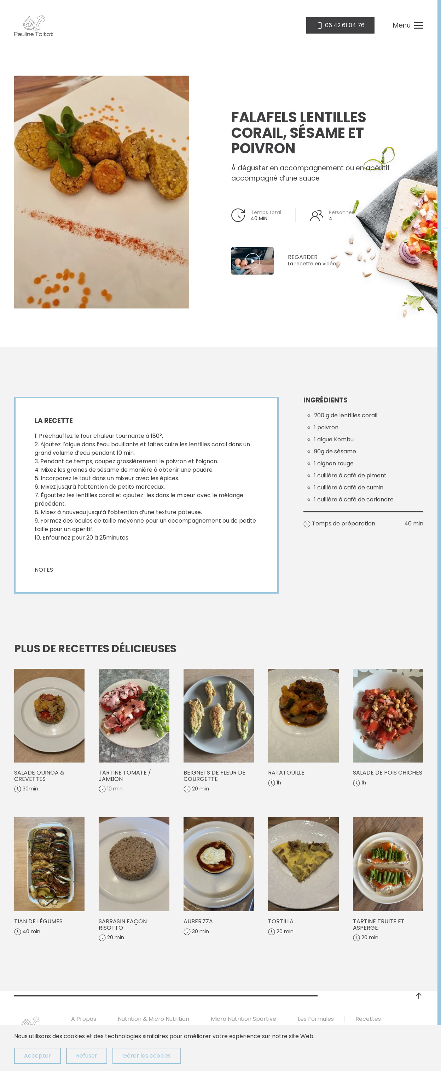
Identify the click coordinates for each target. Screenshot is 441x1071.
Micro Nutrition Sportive (243, 1019)
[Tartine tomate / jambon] (134, 731)
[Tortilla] (303, 879)
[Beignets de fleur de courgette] (219, 731)
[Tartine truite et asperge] (388, 879)
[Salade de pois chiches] (388, 731)
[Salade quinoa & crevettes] (49, 731)
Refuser (86, 1056)
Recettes (368, 1019)
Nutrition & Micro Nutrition (153, 1019)
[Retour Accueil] (33, 25)
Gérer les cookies (146, 1056)
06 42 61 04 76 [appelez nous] (340, 25)
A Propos (83, 1019)
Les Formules (316, 1019)
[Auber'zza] (219, 879)
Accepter (37, 1056)
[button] (408, 25)
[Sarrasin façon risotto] (134, 879)
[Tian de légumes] (49, 879)
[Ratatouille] (303, 731)
